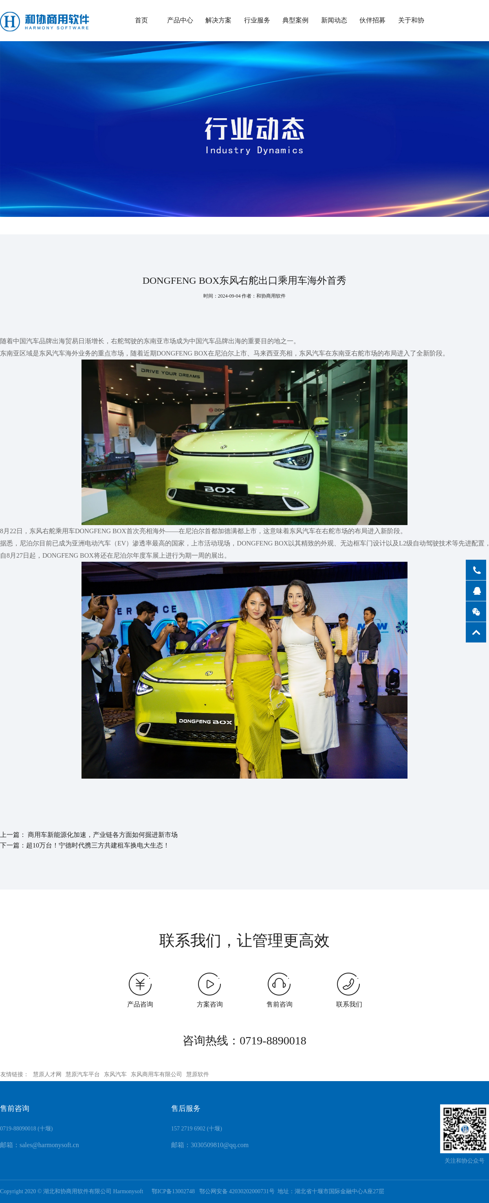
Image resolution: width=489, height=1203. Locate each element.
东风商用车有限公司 (156, 1074)
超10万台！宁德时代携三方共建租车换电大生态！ (98, 845)
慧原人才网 (47, 1074)
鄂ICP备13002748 (171, 1191)
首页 (141, 20)
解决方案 (218, 20)
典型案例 (295, 20)
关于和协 (411, 20)
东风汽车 (115, 1074)
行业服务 (257, 20)
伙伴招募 (372, 20)
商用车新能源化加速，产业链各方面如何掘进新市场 (103, 835)
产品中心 (180, 20)
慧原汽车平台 (83, 1074)
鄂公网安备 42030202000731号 (237, 1191)
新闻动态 (334, 20)
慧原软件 (197, 1074)
